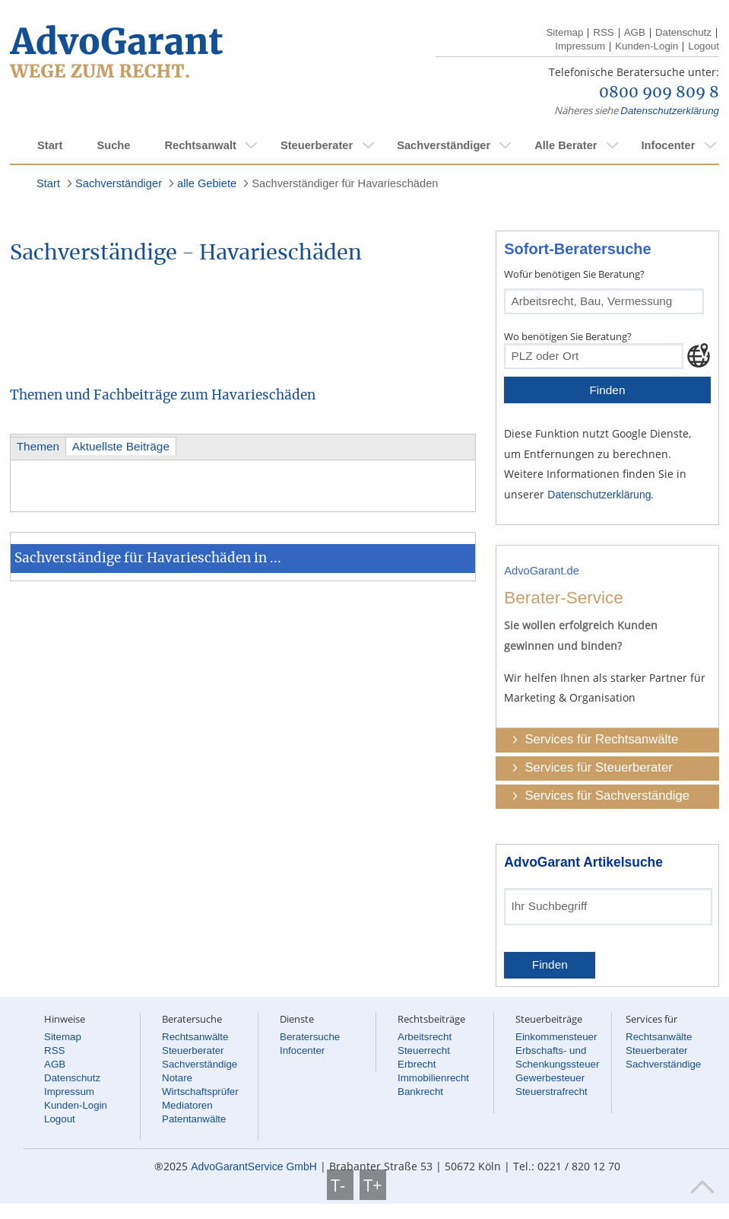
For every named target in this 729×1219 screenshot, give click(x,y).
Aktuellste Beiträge (121, 446)
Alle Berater (565, 145)
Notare (177, 1078)
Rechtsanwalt (200, 145)
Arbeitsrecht (425, 1036)
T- (340, 1184)
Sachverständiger (443, 145)
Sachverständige (199, 1064)
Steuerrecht (424, 1050)
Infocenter (668, 145)
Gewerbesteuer (550, 1078)
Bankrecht (420, 1091)
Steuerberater (317, 145)
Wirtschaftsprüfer (200, 1091)
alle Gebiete (206, 183)
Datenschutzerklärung (669, 110)
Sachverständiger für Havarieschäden (345, 183)
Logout (703, 46)
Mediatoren (187, 1105)
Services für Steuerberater (598, 767)
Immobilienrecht (433, 1078)
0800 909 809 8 (659, 92)
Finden (607, 390)
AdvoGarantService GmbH (254, 1166)
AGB (634, 32)
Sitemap (564, 32)
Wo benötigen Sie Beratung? (568, 336)
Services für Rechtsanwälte (601, 739)
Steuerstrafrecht (551, 1091)
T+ (372, 1184)
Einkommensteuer (556, 1036)
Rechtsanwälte (195, 1036)
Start (49, 145)
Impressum (580, 46)
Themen (38, 446)
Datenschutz (683, 32)
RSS (603, 32)
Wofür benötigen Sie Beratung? (574, 274)
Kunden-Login (646, 46)
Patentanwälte (194, 1119)
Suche (113, 145)
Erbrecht (417, 1064)
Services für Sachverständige (607, 795)
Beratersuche (310, 1036)
